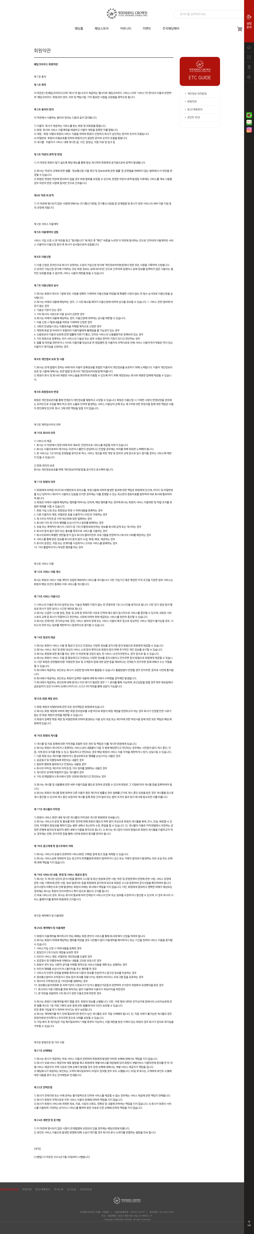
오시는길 (71, 1189)
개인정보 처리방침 (197, 93)
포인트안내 (86, 1189)
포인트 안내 (193, 117)
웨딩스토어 (102, 28)
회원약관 (192, 101)
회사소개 (58, 1189)
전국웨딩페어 (171, 28)
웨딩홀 (79, 28)
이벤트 (147, 28)
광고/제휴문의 (194, 109)
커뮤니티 (125, 28)
